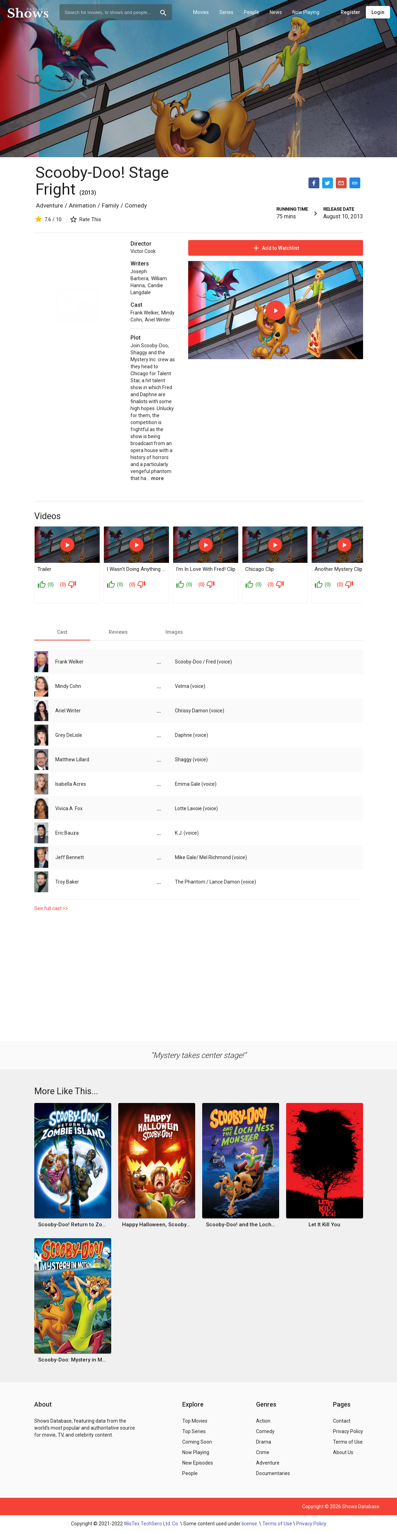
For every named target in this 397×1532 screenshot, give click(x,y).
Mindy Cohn (68, 686)
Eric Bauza (67, 833)
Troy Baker (67, 882)
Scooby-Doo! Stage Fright (102, 180)
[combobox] (115, 12)
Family (110, 205)
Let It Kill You (324, 1224)
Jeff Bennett (69, 857)
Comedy (136, 205)
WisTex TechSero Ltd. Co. (151, 1523)
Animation (82, 205)
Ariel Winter (157, 319)
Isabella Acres (70, 784)
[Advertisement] (198, 975)
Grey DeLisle (68, 735)
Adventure (49, 205)
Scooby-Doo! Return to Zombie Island (72, 1224)
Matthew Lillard (72, 759)
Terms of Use (277, 1523)
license (249, 1523)
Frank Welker (144, 312)
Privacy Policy (311, 1523)
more (157, 478)
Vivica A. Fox (69, 808)
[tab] (62, 632)
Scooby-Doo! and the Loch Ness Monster (240, 1224)
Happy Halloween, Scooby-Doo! (156, 1224)
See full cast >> (51, 908)
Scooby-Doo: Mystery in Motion (72, 1360)
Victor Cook (143, 251)
